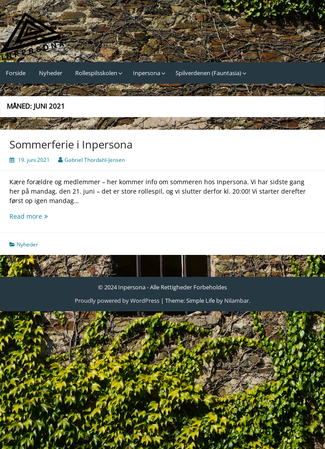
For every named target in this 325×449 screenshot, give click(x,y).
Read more (45, 216)
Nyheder (50, 73)
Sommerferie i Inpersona (71, 144)
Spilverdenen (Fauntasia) (208, 73)
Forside (16, 73)
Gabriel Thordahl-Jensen (94, 160)
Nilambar (236, 301)
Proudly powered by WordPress (117, 301)
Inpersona (146, 73)
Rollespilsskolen (96, 73)
